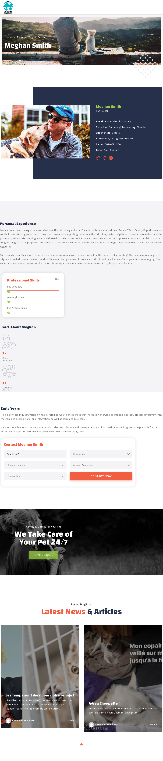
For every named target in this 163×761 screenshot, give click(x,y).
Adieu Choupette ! (104, 703)
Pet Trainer (102, 110)
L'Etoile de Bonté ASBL (24, 720)
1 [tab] (81, 744)
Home (8, 37)
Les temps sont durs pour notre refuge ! (40, 695)
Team (20, 37)
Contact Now (101, 476)
